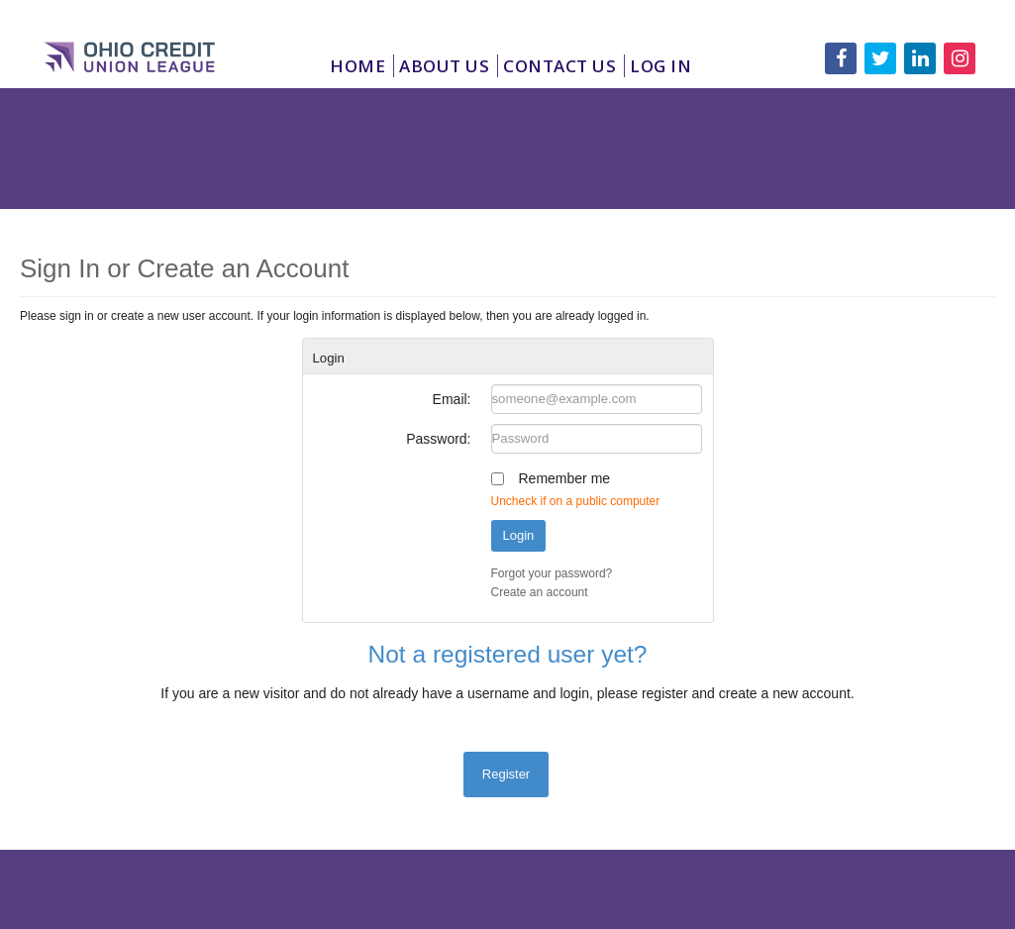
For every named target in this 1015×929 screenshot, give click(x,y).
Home (357, 65)
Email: (452, 399)
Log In (660, 65)
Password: (438, 439)
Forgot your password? (552, 573)
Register (506, 774)
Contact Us (559, 65)
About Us (444, 65)
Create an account (539, 592)
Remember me (565, 478)
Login (519, 535)
